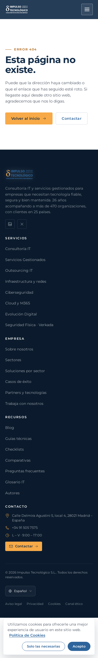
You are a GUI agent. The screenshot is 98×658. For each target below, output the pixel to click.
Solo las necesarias (43, 646)
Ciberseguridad (19, 292)
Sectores (13, 360)
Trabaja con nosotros (24, 403)
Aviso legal (13, 604)
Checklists (14, 449)
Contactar (72, 118)
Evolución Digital (21, 314)
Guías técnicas (18, 438)
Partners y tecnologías (26, 392)
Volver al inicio (29, 118)
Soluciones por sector (25, 370)
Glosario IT (15, 482)
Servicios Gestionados (25, 259)
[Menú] (87, 9)
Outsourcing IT (19, 270)
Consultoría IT (18, 248)
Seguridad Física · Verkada (29, 324)
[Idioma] (20, 591)
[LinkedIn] (10, 224)
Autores (12, 493)
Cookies (54, 604)
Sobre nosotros (19, 349)
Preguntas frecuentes (25, 471)
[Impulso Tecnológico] (16, 9)
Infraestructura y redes (25, 281)
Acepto (79, 646)
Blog (9, 427)
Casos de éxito (18, 381)
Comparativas (18, 460)
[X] (22, 224)
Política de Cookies (27, 635)
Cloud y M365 (17, 303)
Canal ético (74, 604)
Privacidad (35, 604)
